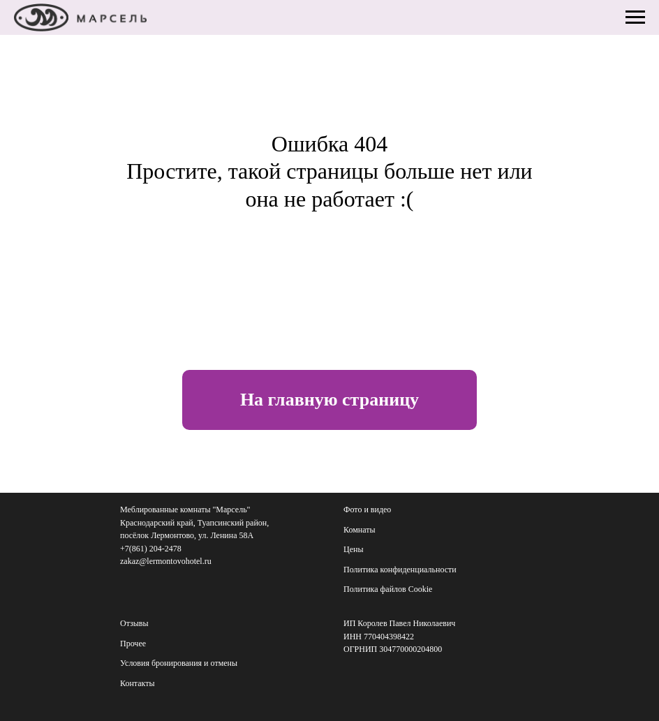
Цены (353, 549)
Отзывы (134, 623)
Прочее (133, 643)
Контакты (137, 683)
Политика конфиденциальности (400, 569)
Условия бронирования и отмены (178, 663)
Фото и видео (367, 509)
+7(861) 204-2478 (151, 548)
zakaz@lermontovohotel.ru (166, 561)
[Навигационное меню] (635, 17)
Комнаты (359, 530)
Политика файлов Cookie (387, 589)
